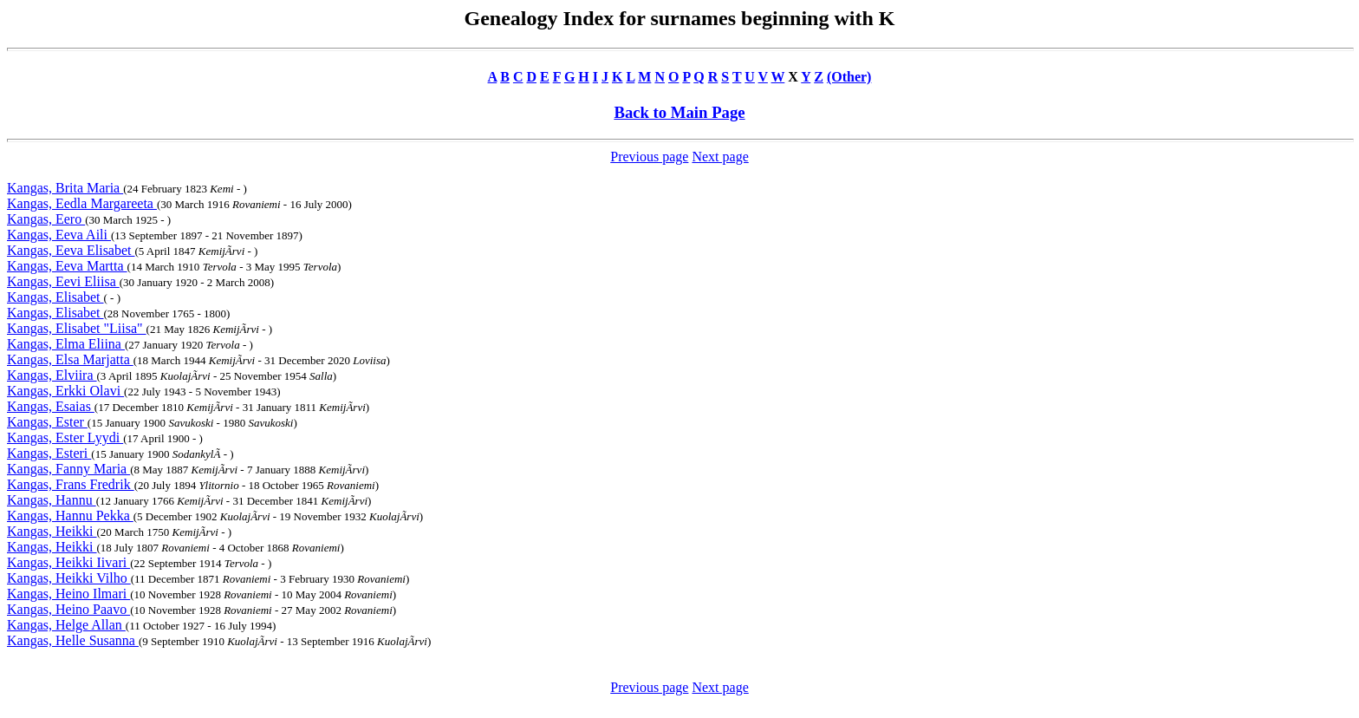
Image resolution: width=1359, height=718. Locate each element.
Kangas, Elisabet (55, 297)
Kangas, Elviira (52, 375)
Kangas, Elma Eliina (66, 343)
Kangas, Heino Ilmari (68, 593)
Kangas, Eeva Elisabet (71, 250)
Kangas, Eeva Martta (67, 265)
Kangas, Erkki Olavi (65, 390)
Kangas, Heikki (52, 531)
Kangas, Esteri (49, 453)
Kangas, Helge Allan (66, 624)
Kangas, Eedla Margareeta (82, 203)
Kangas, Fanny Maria (68, 468)
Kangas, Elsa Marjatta (70, 359)
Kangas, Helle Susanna (73, 640)
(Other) (849, 76)
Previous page (649, 156)
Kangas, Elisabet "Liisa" (76, 328)
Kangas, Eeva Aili (59, 234)
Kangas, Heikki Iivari (68, 562)
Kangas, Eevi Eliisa (63, 281)
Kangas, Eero (46, 219)
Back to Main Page (679, 112)
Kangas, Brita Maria (65, 187)
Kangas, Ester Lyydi (65, 437)
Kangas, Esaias (50, 406)
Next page (720, 156)
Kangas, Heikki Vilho (69, 578)
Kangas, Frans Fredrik (70, 484)
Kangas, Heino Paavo (68, 609)
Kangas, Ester (47, 421)
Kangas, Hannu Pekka (70, 515)
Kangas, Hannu (51, 500)
